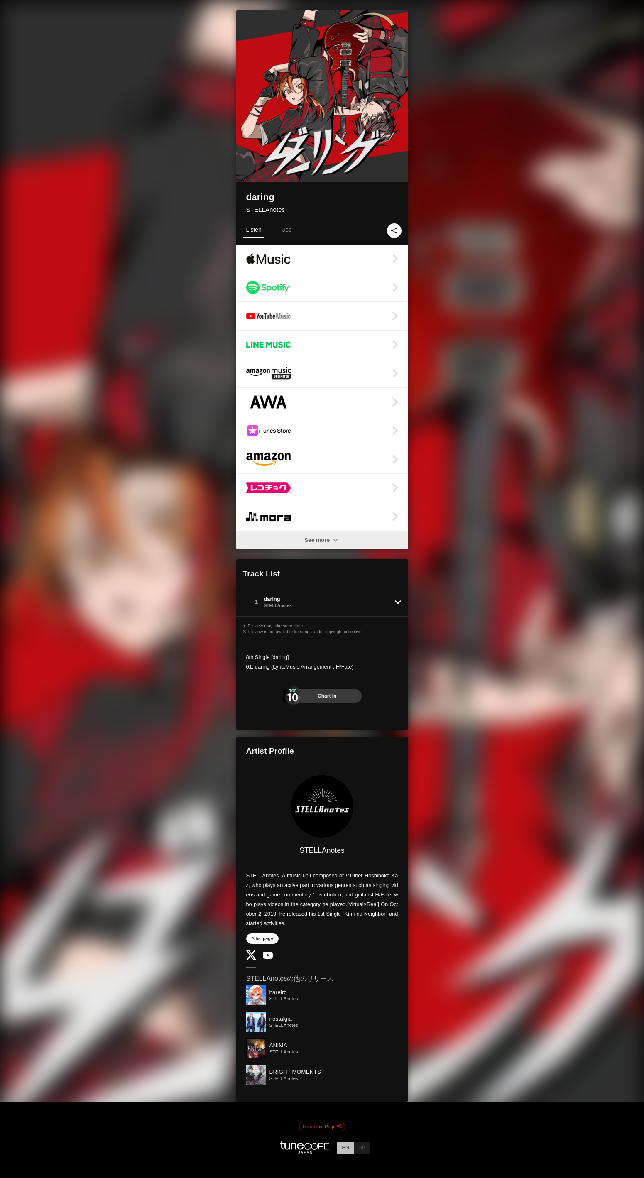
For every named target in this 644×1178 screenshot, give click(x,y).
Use (287, 229)
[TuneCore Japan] (305, 1151)
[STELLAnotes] (322, 806)
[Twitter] (251, 958)
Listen (254, 229)
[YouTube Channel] (268, 957)
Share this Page (322, 1126)
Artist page (262, 938)
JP (362, 1147)
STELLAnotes (265, 209)
